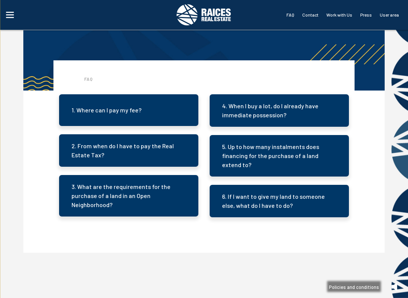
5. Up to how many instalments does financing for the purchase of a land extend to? (270, 155)
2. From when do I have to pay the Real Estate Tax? (123, 150)
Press (366, 14)
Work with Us (339, 14)
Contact (310, 14)
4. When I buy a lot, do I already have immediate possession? (270, 110)
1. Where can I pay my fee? (107, 110)
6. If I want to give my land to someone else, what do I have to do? (273, 201)
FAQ (290, 14)
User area (389, 14)
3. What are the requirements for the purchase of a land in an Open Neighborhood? (121, 195)
